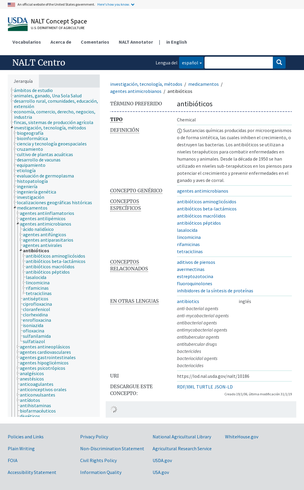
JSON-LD (223, 387)
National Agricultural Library (182, 437)
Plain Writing (21, 448)
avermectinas (191, 269)
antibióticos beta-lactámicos (207, 209)
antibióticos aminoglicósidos (206, 201)
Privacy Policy (94, 437)
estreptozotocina (195, 276)
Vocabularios (26, 42)
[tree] (54, 252)
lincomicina (189, 237)
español (188, 62)
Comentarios (95, 42)
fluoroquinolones (194, 283)
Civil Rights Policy (98, 460)
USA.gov (161, 472)
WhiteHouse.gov (241, 437)
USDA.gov (162, 460)
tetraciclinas (190, 251)
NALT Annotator (136, 42)
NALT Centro (38, 62)
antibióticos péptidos (199, 223)
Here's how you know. (113, 4)
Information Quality (100, 472)
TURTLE (204, 387)
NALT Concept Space (59, 21)
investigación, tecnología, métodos (146, 84)
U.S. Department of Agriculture (58, 28)
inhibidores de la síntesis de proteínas (215, 291)
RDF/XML (186, 387)
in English (176, 42)
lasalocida (187, 230)
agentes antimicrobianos (136, 91)
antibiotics (188, 301)
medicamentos (203, 84)
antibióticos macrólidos (201, 216)
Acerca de (60, 42)
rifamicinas (188, 244)
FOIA (13, 460)
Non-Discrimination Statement (112, 448)
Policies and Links (26, 437)
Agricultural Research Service (182, 448)
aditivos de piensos (196, 262)
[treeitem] (36, 90)
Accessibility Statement (32, 472)
